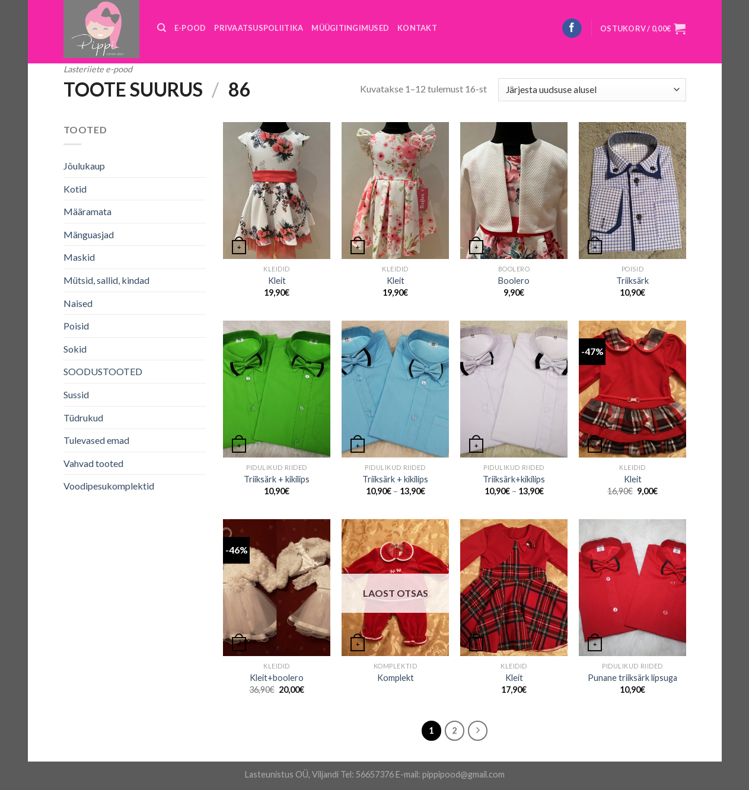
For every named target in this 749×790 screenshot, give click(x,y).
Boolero (514, 281)
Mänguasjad (88, 234)
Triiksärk (632, 281)
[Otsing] (161, 28)
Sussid (76, 394)
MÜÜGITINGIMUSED (350, 28)
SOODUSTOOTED (102, 371)
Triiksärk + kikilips (277, 479)
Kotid (75, 188)
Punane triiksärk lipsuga (632, 678)
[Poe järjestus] (592, 89)
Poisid (76, 325)
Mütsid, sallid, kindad (106, 280)
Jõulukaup (84, 165)
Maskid (79, 257)
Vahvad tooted (93, 463)
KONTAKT (417, 28)
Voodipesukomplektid (108, 485)
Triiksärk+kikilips (514, 479)
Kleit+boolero (277, 678)
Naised (78, 303)
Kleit (277, 281)
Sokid (75, 348)
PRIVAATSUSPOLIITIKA (258, 28)
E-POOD (190, 28)
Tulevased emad (96, 440)
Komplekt (395, 678)
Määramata (87, 211)
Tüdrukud (83, 417)
